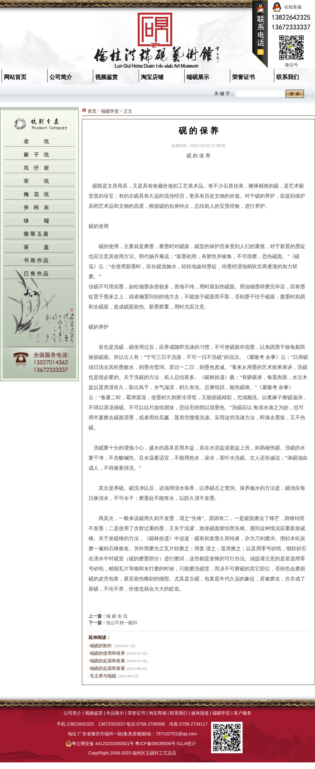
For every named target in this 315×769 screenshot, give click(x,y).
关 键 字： (224, 93)
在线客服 (287, 6)
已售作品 (37, 273)
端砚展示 (197, 77)
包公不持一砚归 (121, 622)
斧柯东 (39, 207)
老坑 (44, 141)
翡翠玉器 (37, 234)
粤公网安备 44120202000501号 (100, 743)
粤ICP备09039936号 (155, 743)
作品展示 (115, 712)
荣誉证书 (243, 77)
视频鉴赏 (106, 77)
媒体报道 (200, 712)
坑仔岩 (39, 168)
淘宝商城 (157, 712)
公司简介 (60, 77)
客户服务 (242, 712)
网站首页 (15, 77)
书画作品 (37, 260)
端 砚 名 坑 (117, 616)
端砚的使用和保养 (107, 653)
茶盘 (44, 247)
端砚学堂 (110, 111)
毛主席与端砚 (103, 676)
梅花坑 (39, 194)
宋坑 (44, 181)
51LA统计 (186, 743)
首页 (92, 111)
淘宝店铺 (152, 77)
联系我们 (178, 712)
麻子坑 (39, 154)
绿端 (44, 220)
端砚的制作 (101, 645)
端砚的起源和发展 (107, 661)
